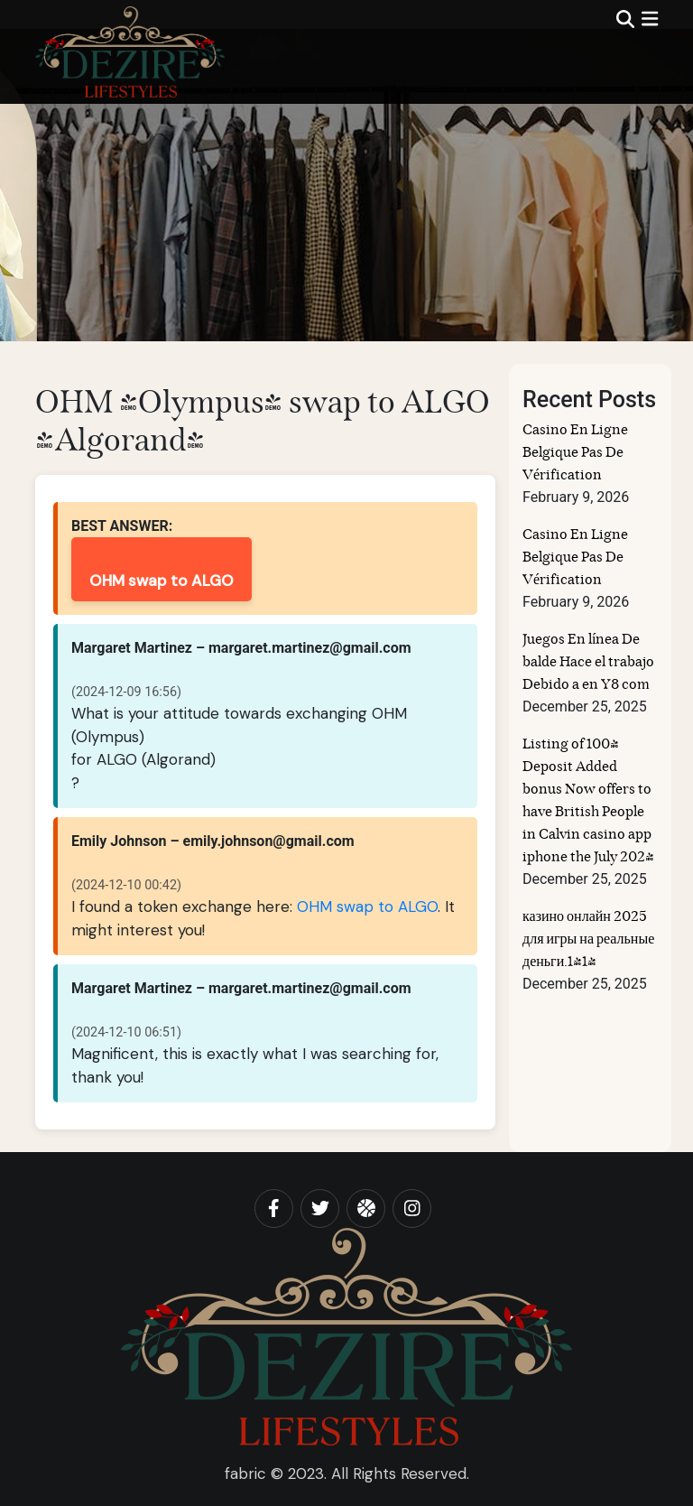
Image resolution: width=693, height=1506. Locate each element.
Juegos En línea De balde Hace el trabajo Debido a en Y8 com (588, 663)
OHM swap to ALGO (161, 580)
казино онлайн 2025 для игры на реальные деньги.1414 (588, 940)
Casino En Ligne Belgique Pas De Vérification (575, 453)
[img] (650, 18)
